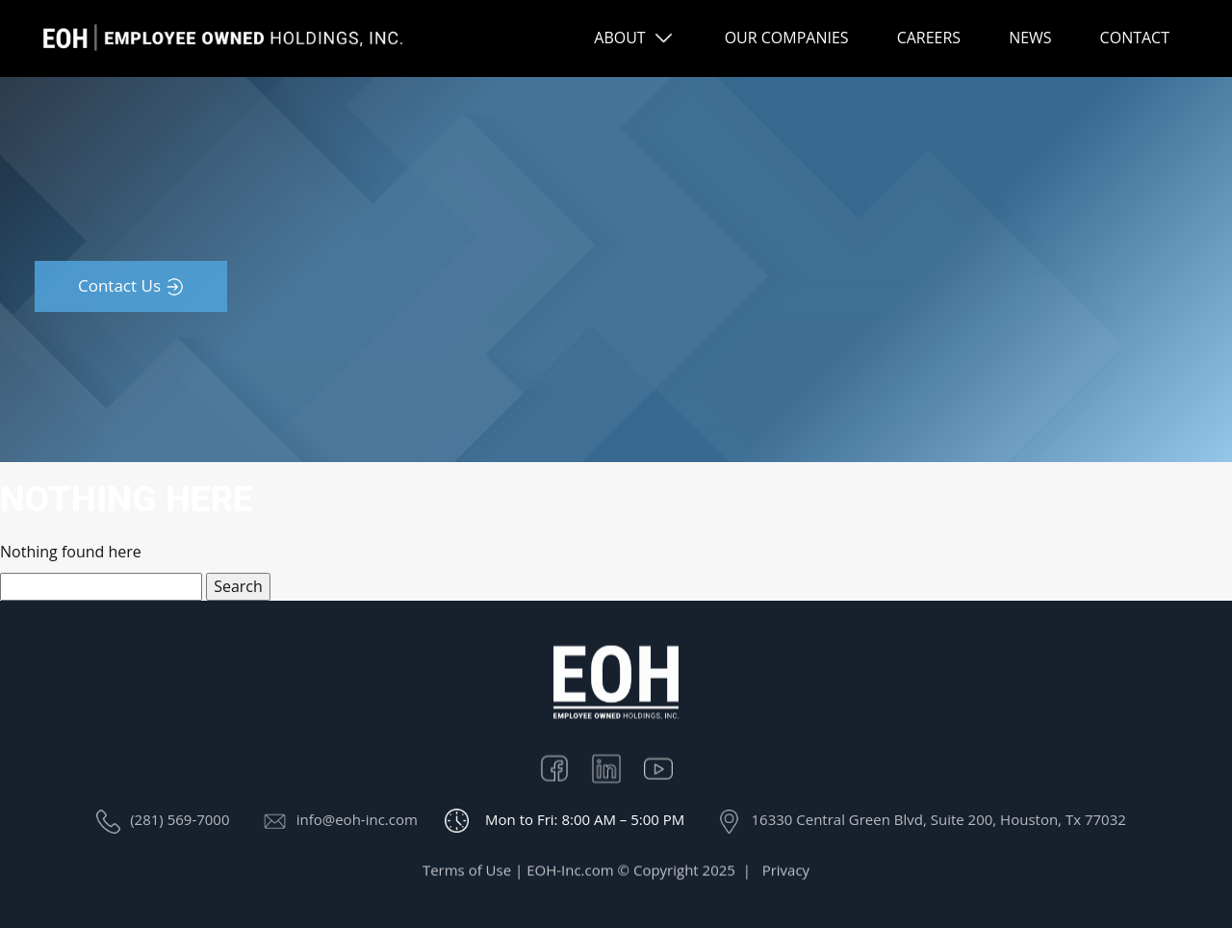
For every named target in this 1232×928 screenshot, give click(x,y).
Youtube (668, 769)
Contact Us (119, 285)
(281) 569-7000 (179, 819)
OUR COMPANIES (787, 37)
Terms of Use (467, 874)
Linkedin (616, 769)
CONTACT (1134, 37)
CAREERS (929, 37)
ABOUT (619, 37)
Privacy (785, 874)
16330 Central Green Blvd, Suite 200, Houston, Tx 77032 (938, 819)
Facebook (564, 769)
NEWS (1030, 37)
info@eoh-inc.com (357, 819)
